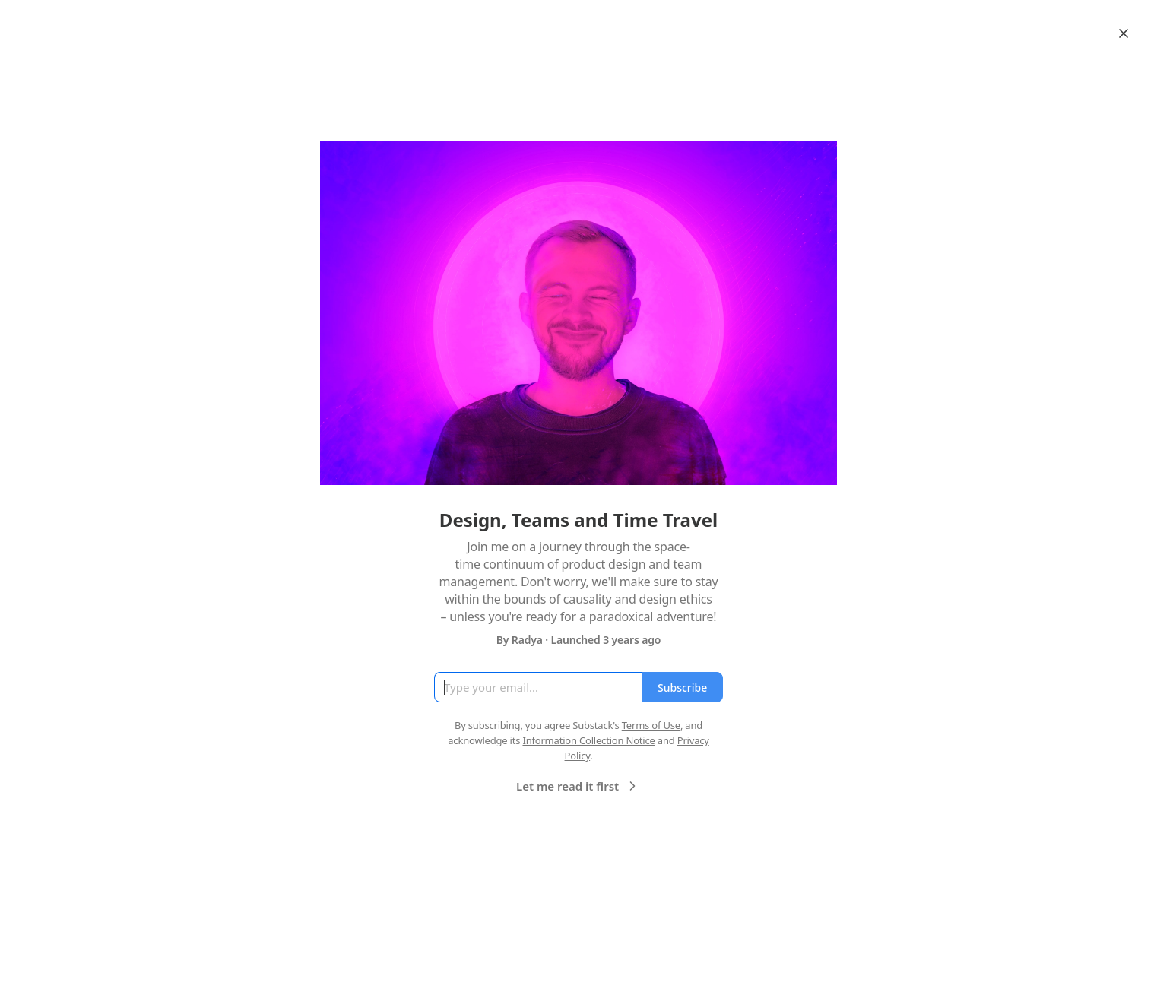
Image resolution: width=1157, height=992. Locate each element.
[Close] (1123, 33)
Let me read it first (578, 786)
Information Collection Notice (588, 740)
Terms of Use (651, 725)
